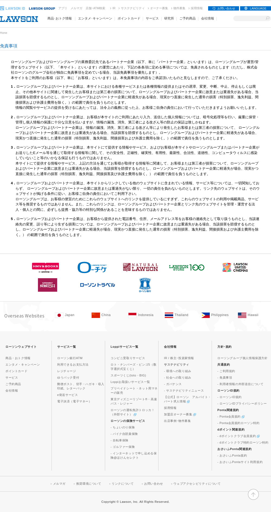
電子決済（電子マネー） (74, 401)
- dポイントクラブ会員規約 (238, 436)
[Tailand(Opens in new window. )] (180, 315)
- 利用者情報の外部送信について (240, 384)
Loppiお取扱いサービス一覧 (130, 381)
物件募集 (179, 8)
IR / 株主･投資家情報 (179, 358)
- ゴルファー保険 (123, 446)
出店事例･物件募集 (177, 420)
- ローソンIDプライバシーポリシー (242, 403)
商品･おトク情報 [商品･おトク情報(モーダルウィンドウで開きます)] (59, 18)
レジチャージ (66, 371)
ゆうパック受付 (68, 377)
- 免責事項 (224, 377)
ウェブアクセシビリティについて (197, 483)
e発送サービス (67, 394)
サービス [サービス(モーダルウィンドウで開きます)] (152, 18)
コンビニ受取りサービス (128, 358)
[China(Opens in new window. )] (107, 315)
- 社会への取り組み (177, 377)
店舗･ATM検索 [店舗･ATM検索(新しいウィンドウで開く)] (95, 8)
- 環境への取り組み (177, 371)
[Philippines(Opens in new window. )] (217, 315)
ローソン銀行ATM (70, 358)
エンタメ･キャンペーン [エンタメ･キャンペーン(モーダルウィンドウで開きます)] (95, 18)
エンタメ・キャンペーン (22, 364)
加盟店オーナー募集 (180, 414)
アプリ (62, 8)
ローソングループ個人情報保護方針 (242, 358)
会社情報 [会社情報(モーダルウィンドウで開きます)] (207, 18)
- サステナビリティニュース (184, 390)
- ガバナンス (173, 384)
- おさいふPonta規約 (232, 455)
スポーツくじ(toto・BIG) (128, 375)
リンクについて (123, 483)
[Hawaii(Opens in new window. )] (253, 315)
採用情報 (197, 8)
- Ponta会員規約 (230, 416)
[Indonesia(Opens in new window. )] (143, 315)
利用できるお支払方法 (73, 364)
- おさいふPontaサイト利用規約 (240, 462)
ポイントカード (16, 371)
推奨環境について (88, 483)
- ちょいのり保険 (123, 427)
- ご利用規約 (226, 371)
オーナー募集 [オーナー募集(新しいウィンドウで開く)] (159, 8)
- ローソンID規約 (229, 397)
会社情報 (11, 390)
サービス (11, 377)
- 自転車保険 (119, 440)
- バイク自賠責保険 (124, 433)
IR (113, 8)
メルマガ (76, 8)
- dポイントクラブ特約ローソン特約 (243, 442)
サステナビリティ (133, 8)
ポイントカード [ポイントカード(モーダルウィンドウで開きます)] (129, 18)
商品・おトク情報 (18, 358)
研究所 (169, 18)
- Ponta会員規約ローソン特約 (238, 423)
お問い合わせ (226, 8)
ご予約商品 (187, 18)
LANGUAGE (258, 8)
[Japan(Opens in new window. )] (70, 315)
